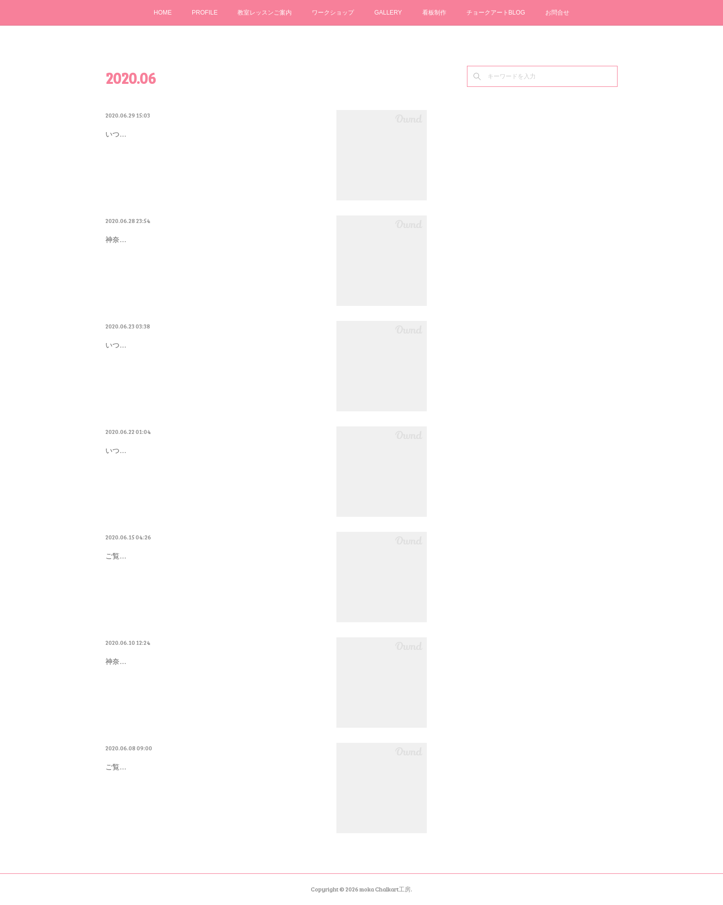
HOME (163, 12)
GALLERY (388, 12)
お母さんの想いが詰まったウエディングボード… (215, 448)
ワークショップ (333, 12)
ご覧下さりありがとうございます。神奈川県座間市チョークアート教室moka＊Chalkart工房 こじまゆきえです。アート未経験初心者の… (214, 792)
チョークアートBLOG (495, 12)
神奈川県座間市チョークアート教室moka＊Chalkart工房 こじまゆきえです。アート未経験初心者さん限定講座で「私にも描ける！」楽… (214, 687)
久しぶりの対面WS (148, 238)
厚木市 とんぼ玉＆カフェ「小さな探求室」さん (215, 659)
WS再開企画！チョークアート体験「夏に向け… (213, 554)
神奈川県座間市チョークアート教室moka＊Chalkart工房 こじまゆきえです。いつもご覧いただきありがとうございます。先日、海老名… (214, 265)
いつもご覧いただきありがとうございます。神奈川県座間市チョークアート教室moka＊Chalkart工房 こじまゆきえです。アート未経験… (214, 160)
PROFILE (204, 12)
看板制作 (434, 12)
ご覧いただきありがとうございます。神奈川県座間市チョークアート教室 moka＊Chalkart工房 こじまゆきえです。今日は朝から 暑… (214, 582)
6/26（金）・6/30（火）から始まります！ (201, 343)
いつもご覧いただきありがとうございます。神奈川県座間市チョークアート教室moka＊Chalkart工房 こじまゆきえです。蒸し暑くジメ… (214, 476)
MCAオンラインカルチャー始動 (177, 765)
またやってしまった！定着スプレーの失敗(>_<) (212, 132)
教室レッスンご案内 (264, 12)
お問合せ (557, 12)
